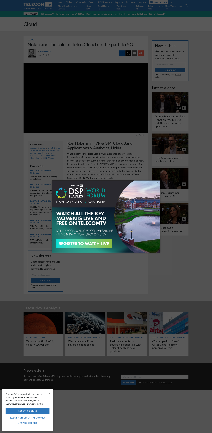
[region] (27, 410)
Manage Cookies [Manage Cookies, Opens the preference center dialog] (27, 423)
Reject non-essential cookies (27, 418)
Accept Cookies (27, 411)
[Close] (49, 394)
